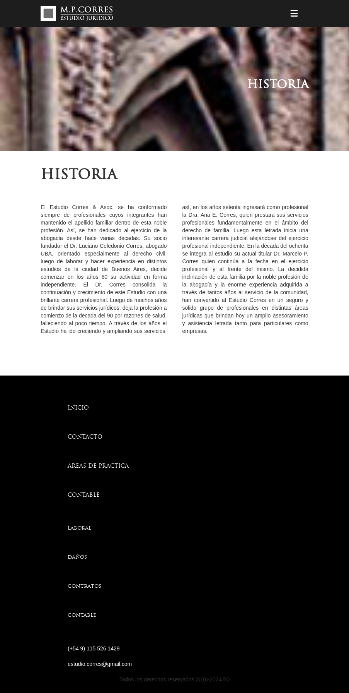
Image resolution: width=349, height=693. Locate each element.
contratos (84, 586)
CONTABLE (84, 495)
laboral (79, 528)
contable (82, 615)
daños (77, 557)
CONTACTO (85, 437)
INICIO (78, 408)
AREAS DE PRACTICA (98, 466)
